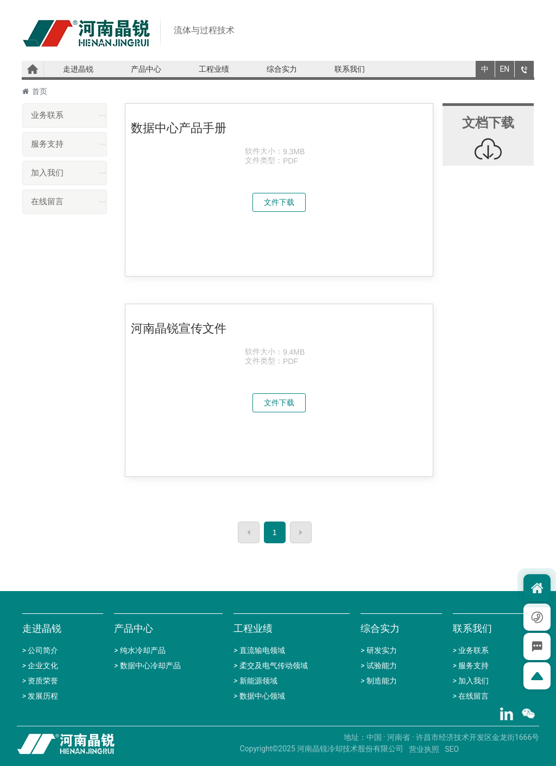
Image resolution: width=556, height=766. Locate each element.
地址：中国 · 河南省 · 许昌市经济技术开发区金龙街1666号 (442, 737)
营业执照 (424, 749)
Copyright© (259, 748)
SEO (452, 749)
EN (504, 69)
